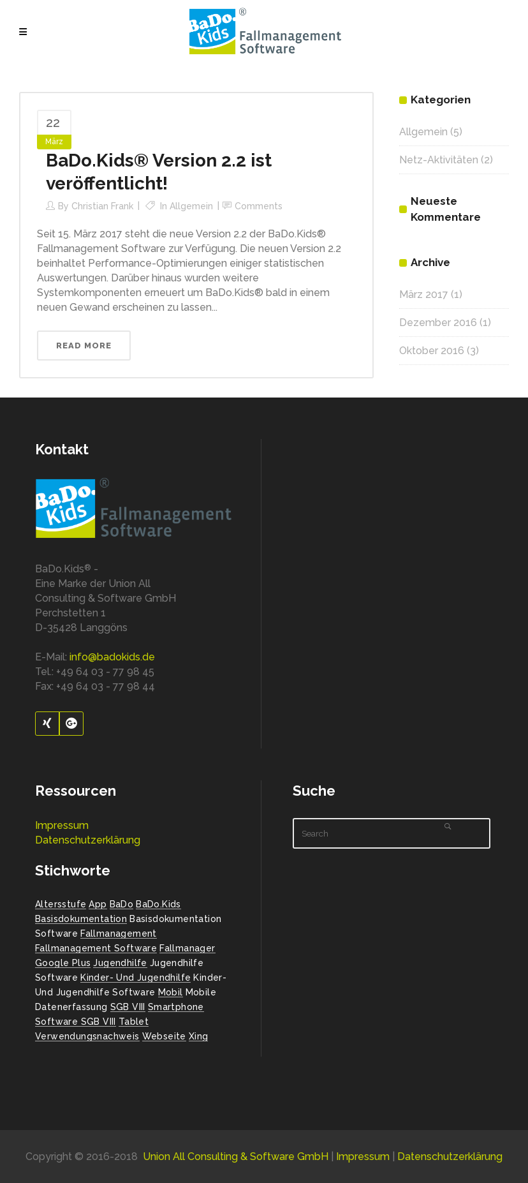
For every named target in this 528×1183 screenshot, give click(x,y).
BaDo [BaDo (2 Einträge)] (122, 904)
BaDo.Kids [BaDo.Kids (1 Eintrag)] (158, 904)
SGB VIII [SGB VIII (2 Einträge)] (127, 1007)
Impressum (62, 825)
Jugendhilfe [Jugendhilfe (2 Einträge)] (120, 963)
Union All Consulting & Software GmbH (235, 1156)
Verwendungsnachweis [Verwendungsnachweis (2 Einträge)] (87, 1036)
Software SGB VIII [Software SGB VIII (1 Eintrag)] (75, 1021)
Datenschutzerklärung (87, 840)
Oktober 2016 (431, 351)
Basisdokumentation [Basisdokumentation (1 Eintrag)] (81, 919)
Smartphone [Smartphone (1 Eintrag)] (176, 1007)
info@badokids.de (112, 657)
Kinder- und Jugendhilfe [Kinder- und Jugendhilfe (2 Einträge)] (135, 977)
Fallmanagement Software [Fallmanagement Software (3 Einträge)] (96, 948)
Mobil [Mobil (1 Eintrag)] (170, 992)
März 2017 (423, 294)
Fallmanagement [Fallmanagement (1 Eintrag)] (118, 933)
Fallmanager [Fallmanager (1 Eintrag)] (187, 948)
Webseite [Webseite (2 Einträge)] (164, 1036)
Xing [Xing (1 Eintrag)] (199, 1036)
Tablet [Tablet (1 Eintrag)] (134, 1021)
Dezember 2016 (438, 322)
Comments (258, 206)
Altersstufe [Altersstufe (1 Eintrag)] (60, 904)
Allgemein (191, 206)
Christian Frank (102, 206)
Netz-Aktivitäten (438, 160)
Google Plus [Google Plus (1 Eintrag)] (63, 963)
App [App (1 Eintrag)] (97, 904)
